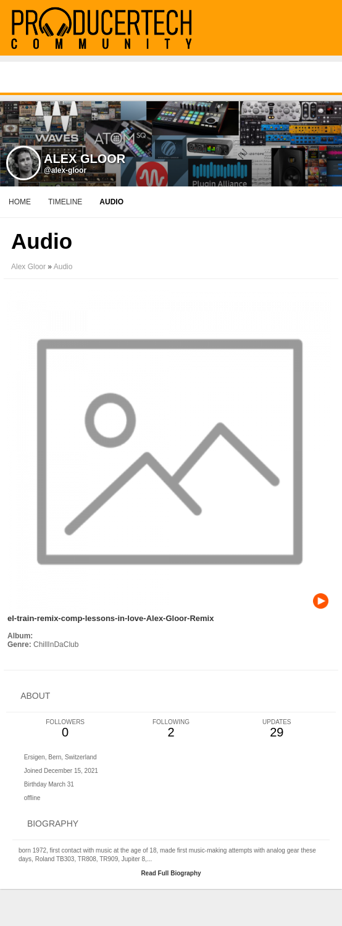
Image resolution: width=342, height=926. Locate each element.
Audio (63, 266)
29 (277, 729)
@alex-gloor (65, 170)
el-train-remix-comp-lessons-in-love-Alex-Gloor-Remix (110, 618)
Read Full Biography (171, 873)
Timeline (65, 202)
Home (20, 202)
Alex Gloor (28, 266)
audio (111, 202)
